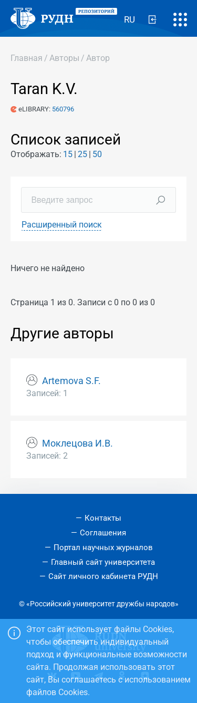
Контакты (103, 518)
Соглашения (103, 532)
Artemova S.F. (71, 381)
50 (97, 154)
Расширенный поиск (62, 225)
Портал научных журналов (103, 547)
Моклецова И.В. (77, 443)
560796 (63, 109)
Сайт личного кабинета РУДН (103, 576)
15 (67, 154)
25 (82, 154)
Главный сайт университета (103, 562)
